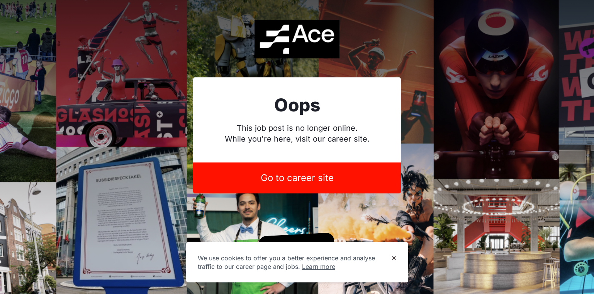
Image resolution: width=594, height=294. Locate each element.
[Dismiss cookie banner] (394, 258)
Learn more (318, 266)
